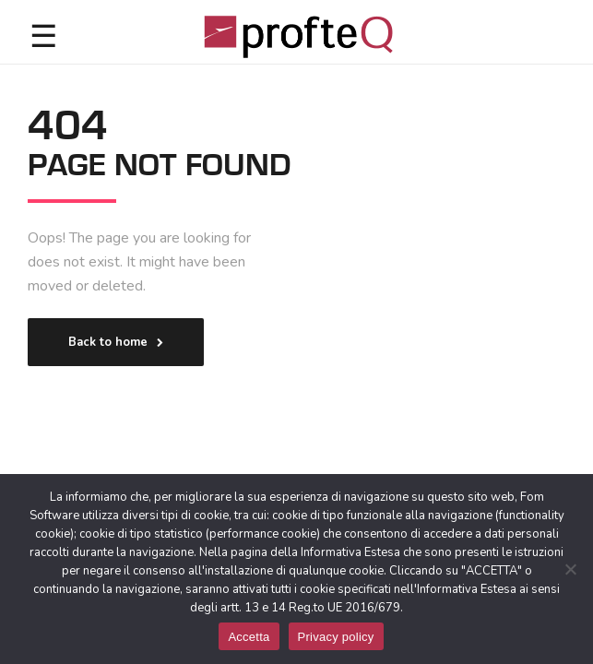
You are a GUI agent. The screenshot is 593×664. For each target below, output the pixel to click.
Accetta (248, 637)
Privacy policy (336, 637)
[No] (570, 569)
